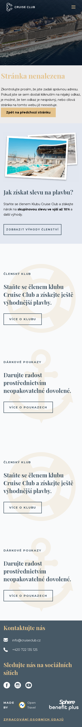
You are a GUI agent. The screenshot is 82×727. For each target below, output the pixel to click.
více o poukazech (28, 407)
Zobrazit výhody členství (32, 229)
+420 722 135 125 (24, 650)
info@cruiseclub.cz (26, 640)
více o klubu (22, 319)
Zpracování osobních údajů (33, 719)
